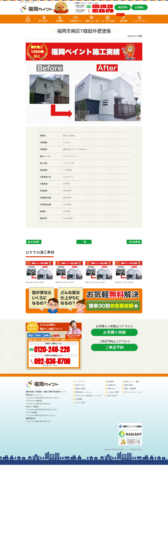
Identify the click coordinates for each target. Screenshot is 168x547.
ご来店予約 (114, 347)
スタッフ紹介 (80, 402)
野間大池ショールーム (84, 392)
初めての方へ (44, 21)
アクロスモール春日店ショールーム (89, 396)
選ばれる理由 (80, 388)
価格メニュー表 (92, 21)
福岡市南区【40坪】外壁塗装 (128, 271)
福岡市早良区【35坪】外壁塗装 (99, 271)
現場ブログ (111, 388)
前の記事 (133, 242)
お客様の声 (111, 385)
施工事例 (123, 21)
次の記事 (35, 242)
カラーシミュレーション (133, 392)
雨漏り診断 (128, 385)
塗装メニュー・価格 (131, 381)
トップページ (80, 381)
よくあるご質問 (113, 392)
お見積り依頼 (114, 332)
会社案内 (59, 21)
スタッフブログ (139, 21)
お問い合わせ (112, 396)
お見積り (139, 7)
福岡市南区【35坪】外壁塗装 (39, 271)
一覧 (84, 242)
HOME (27, 21)
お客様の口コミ (76, 21)
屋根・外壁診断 (130, 388)
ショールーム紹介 (108, 21)
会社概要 (79, 399)
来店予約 (122, 7)
